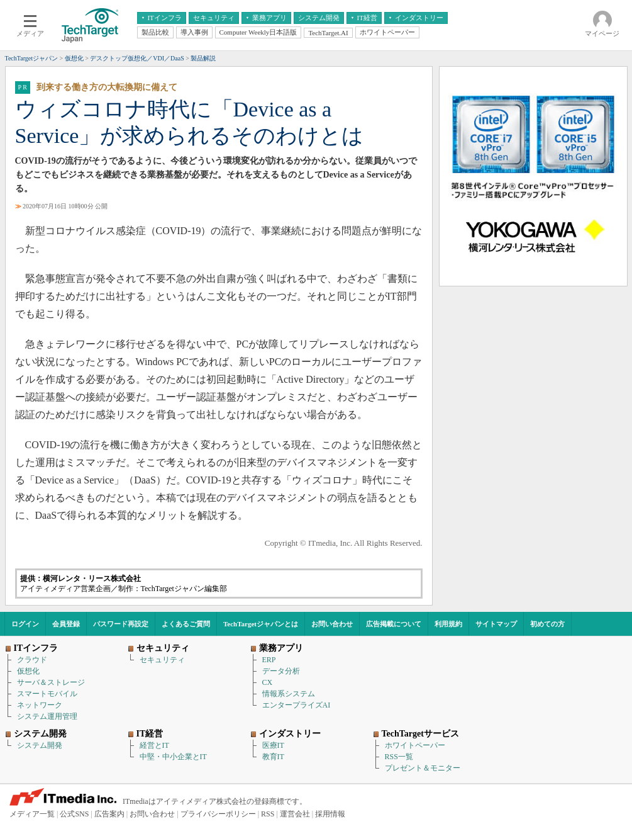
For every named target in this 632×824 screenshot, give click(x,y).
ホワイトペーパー (415, 745)
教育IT (273, 756)
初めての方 (547, 624)
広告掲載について (393, 624)
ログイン (25, 624)
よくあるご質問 (186, 624)
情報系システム (288, 693)
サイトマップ (496, 624)
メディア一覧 (32, 814)
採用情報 (330, 814)
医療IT (273, 745)
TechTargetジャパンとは (260, 624)
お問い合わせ (332, 624)
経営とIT (154, 745)
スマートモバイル (47, 693)
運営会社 (295, 814)
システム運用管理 (47, 716)
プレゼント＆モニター (422, 768)
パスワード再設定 (120, 624)
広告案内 (109, 814)
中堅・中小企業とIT (173, 756)
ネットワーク (39, 705)
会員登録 (66, 624)
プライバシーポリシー (218, 814)
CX (267, 682)
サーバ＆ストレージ (51, 682)
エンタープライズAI (296, 705)
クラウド (32, 659)
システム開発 (39, 745)
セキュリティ (162, 659)
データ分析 (281, 671)
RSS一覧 (399, 756)
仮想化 (28, 671)
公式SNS (74, 814)
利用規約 (448, 624)
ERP (269, 659)
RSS (267, 814)
